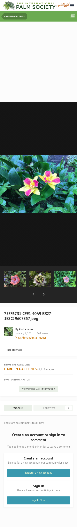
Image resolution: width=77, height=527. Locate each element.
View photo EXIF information (38, 378)
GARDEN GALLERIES (20, 358)
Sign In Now (38, 489)
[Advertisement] (38, 62)
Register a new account (38, 462)
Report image (15, 339)
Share (18, 397)
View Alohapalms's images (30, 327)
